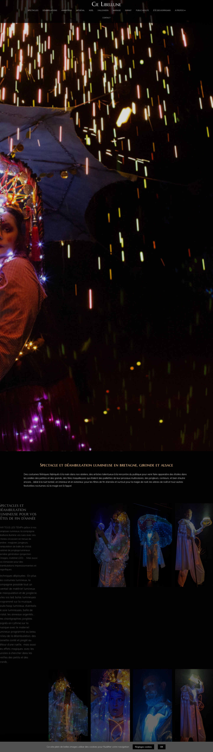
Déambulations (50, 10)
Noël (91, 10)
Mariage (117, 10)
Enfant (128, 10)
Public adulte (142, 10)
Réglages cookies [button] (143, 747)
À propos (180, 10)
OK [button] (161, 747)
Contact (106, 18)
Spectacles (33, 10)
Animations (66, 10)
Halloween (103, 10)
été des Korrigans (162, 10)
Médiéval (80, 10)
